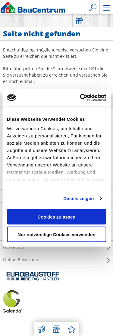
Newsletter (56, 247)
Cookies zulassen (57, 216)
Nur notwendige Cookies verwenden (56, 234)
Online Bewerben (56, 259)
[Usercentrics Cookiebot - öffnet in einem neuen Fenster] (80, 98)
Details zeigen (78, 198)
